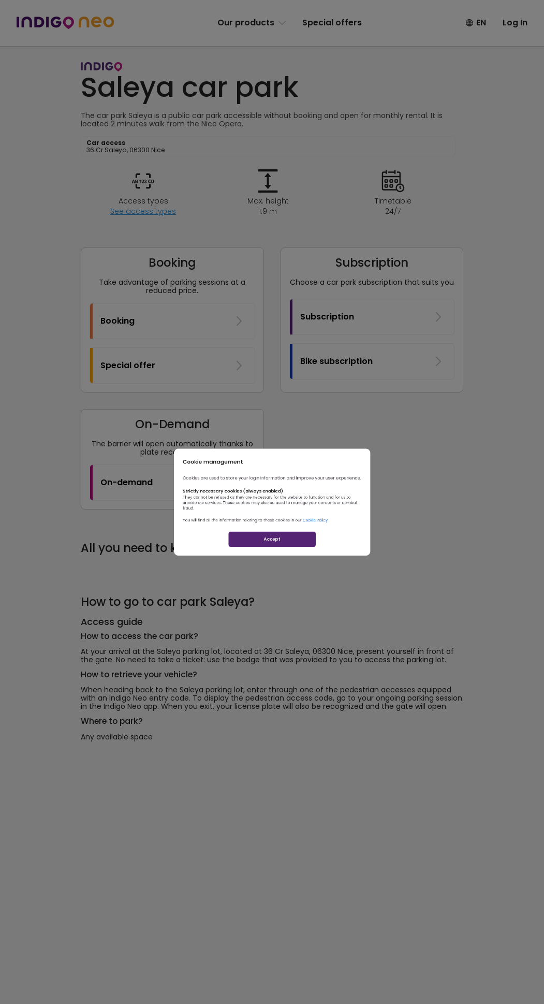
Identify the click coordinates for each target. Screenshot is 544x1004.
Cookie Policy (354, 536)
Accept (272, 572)
